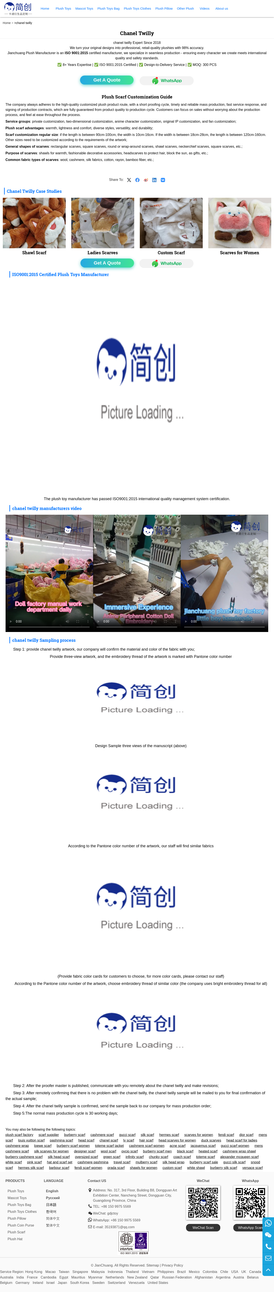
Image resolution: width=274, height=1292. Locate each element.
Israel (50, 1283)
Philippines (166, 1272)
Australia (6, 1277)
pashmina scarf (61, 1140)
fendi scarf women (88, 1168)
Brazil (181, 1272)
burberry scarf (74, 1135)
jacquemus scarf (203, 1146)
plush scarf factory (19, 1135)
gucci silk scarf (234, 1162)
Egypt (64, 1277)
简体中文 (53, 1218)
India (20, 1277)
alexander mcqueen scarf (239, 1157)
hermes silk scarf (31, 1168)
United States (158, 1283)
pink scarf (34, 1162)
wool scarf (108, 1151)
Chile (224, 1272)
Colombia (210, 1272)
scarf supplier (49, 1135)
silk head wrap (173, 1162)
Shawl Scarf (34, 252)
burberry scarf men (157, 1151)
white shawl (196, 1168)
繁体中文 (53, 1225)
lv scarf (128, 1140)
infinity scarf (135, 1157)
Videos (205, 8)
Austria (238, 1277)
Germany (22, 1283)
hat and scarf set (59, 1162)
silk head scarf (59, 1157)
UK (243, 1272)
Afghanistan (204, 1277)
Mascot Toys (84, 8)
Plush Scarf (16, 1232)
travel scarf (122, 1162)
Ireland (38, 1283)
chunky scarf (158, 1157)
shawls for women (143, 1168)
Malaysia (98, 1272)
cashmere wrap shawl (239, 1151)
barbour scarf (59, 1168)
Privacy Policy (172, 1265)
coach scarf (182, 1157)
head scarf (86, 1140)
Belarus (253, 1277)
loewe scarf (42, 1146)
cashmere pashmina (92, 1162)
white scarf (14, 1162)
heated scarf (208, 1151)
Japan (62, 1283)
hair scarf (146, 1140)
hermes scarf (169, 1135)
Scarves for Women (239, 252)
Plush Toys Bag (108, 8)
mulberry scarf (146, 1162)
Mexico (194, 1272)
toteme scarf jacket (109, 1146)
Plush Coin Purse (21, 1225)
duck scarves (211, 1140)
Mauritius (78, 1277)
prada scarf (116, 1168)
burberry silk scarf (223, 1168)
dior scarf (246, 1135)
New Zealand (137, 1277)
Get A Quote (107, 80)
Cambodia (48, 1277)
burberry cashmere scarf (24, 1157)
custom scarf (172, 1168)
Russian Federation (177, 1277)
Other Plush (185, 8)
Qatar (154, 1277)
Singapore (80, 1272)
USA (234, 1272)
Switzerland (116, 1283)
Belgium (6, 1283)
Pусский (53, 1198)
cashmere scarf (102, 1135)
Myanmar (95, 1277)
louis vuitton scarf (31, 1140)
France (32, 1277)
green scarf (111, 1157)
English (52, 1191)
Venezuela (136, 1283)
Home (45, 8)
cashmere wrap (17, 1146)
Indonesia (115, 1272)
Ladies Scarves (103, 252)
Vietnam (148, 1272)
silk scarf (147, 1135)
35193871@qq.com (120, 1227)
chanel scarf (109, 1140)
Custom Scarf (171, 252)
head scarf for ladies (241, 1140)
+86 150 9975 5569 (116, 1206)
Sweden (98, 1283)
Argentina (223, 1277)
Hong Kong (33, 1272)
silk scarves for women (51, 1151)
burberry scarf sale (204, 1162)
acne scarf (178, 1146)
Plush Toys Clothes (137, 8)
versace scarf (252, 1168)
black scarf (185, 1151)
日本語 (51, 1205)
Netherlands (115, 1277)
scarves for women (198, 1135)
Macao (50, 1272)
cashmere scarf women (146, 1146)
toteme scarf (205, 1157)
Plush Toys (63, 8)
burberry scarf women (73, 1146)
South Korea (79, 1283)
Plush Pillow (164, 8)
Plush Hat (15, 1239)
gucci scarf (127, 1135)
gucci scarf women (235, 1146)
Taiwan (64, 1272)
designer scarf (85, 1151)
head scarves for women (177, 1140)
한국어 (51, 1211)
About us (221, 8)
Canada (255, 1272)
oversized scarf (86, 1157)
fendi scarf (226, 1135)
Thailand (132, 1272)
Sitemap (152, 1265)
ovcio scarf (129, 1151)
